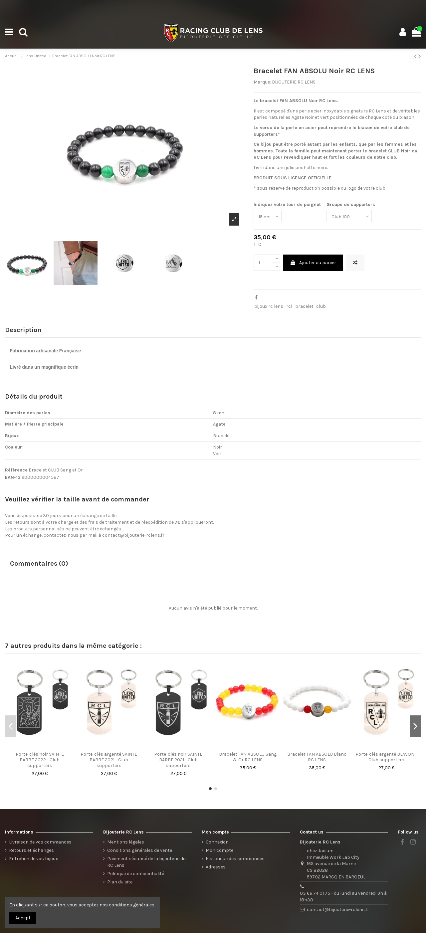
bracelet (304, 306)
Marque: (262, 82)
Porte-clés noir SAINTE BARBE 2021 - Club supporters (178, 759)
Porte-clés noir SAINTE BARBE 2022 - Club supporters (40, 759)
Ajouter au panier (313, 263)
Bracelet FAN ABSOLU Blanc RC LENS (316, 757)
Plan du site (119, 882)
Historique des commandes (235, 858)
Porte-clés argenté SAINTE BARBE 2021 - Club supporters (109, 759)
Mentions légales (125, 842)
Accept (23, 918)
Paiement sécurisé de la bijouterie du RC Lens (146, 862)
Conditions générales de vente (139, 850)
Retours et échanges (31, 850)
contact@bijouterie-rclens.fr (133, 535)
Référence (16, 470)
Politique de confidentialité (135, 873)
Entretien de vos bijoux (33, 858)
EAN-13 (13, 477)
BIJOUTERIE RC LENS (294, 82)
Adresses (216, 867)
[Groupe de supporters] (349, 216)
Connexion (217, 842)
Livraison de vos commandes (40, 842)
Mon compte (219, 850)
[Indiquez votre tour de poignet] (268, 216)
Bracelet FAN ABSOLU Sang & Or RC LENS (248, 757)
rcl (289, 306)
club (321, 306)
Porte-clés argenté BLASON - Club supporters (386, 757)
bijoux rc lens (268, 306)
